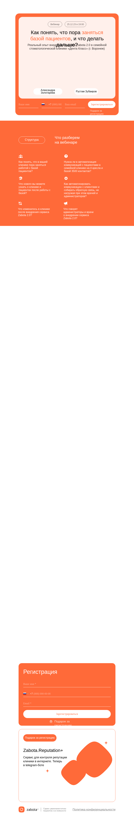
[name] (28, 104)
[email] (75, 104)
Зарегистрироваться (102, 104)
